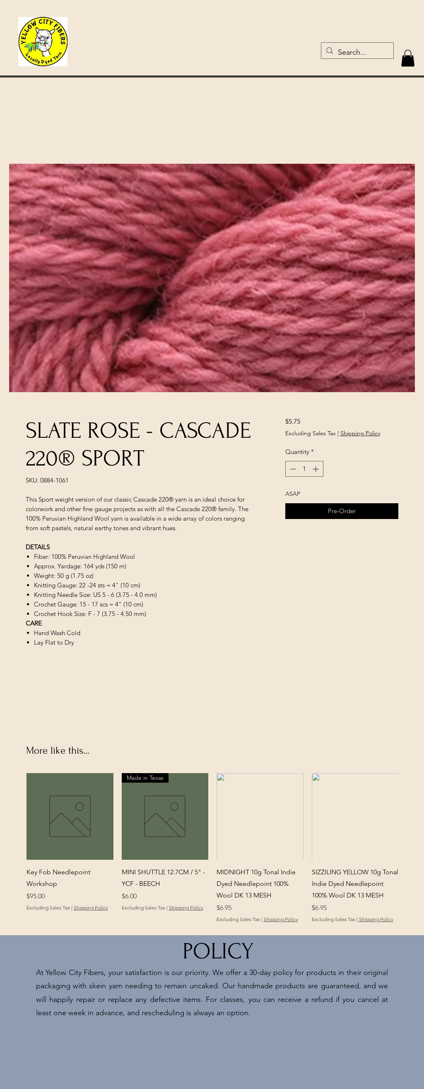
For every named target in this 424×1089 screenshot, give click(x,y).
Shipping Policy (360, 433)
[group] (212, 854)
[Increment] (316, 469)
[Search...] (357, 53)
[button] (408, 58)
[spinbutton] (304, 469)
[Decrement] (292, 469)
